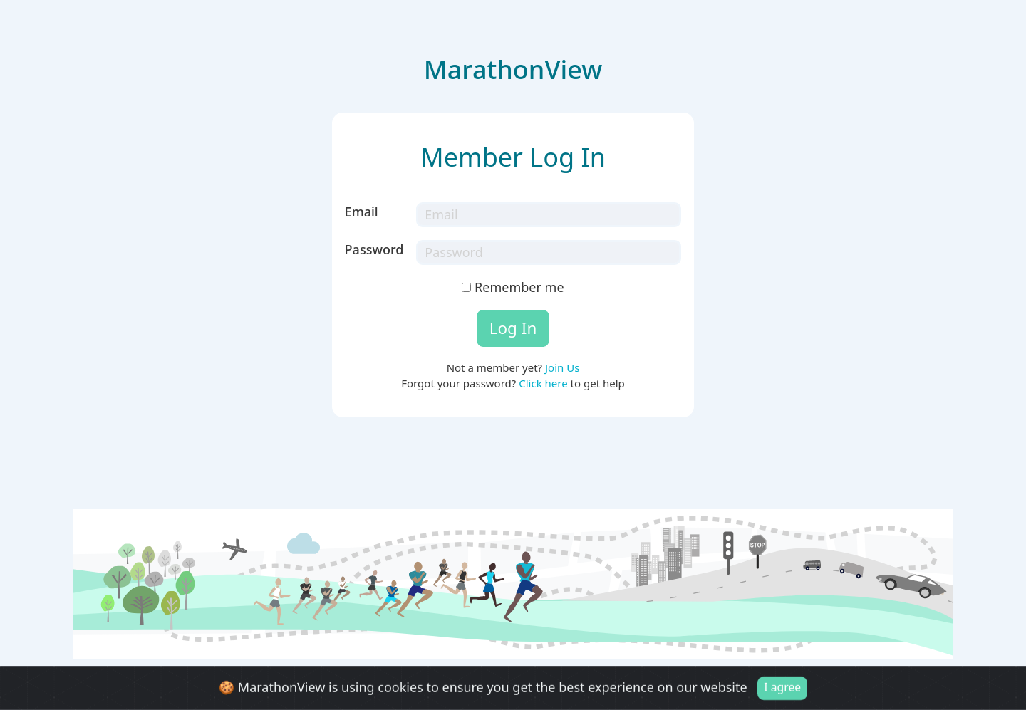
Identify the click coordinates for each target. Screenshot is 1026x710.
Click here (543, 383)
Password (374, 249)
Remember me (513, 287)
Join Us (562, 367)
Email (361, 211)
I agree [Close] (782, 688)
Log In (513, 328)
